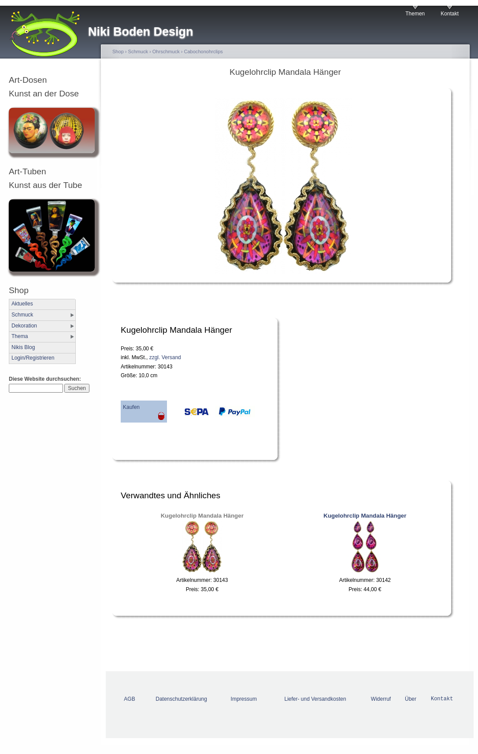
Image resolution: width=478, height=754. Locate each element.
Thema (19, 336)
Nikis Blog (23, 347)
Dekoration (24, 326)
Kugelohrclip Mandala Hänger (202, 515)
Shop (118, 51)
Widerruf (381, 699)
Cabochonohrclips (203, 51)
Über (410, 699)
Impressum (244, 699)
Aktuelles (22, 304)
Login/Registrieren (32, 358)
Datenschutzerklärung (181, 699)
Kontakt (450, 14)
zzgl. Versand (165, 357)
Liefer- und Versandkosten (315, 699)
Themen (415, 14)
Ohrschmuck (166, 51)
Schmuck (22, 315)
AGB (129, 699)
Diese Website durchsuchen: (45, 379)
